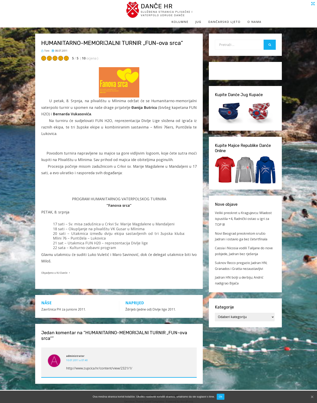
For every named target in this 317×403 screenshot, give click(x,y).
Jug (219, 12)
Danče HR (72, 7)
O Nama (275, 12)
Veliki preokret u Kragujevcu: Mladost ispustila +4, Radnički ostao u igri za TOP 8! (243, 215)
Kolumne (200, 12)
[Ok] (312, 397)
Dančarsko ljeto (245, 12)
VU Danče (62, 268)
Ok (220, 396)
